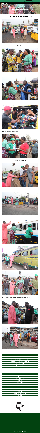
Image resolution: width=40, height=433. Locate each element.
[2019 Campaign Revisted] (20, 385)
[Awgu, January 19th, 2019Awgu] (20, 355)
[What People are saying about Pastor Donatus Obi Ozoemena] (20, 389)
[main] (20, 9)
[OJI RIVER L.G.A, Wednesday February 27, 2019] (20, 368)
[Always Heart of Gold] (20, 376)
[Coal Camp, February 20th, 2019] (20, 364)
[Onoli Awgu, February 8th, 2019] (20, 357)
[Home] (20, 374)
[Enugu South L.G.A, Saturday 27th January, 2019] (20, 366)
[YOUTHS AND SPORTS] (20, 383)
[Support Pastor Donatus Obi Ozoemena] (20, 393)
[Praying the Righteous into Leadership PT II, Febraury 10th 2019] (20, 361)
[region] (20, 1)
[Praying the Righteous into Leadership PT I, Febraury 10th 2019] (20, 359)
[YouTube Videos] (20, 391)
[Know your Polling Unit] (20, 387)
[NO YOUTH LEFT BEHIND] (20, 378)
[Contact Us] (20, 396)
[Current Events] (20, 380)
